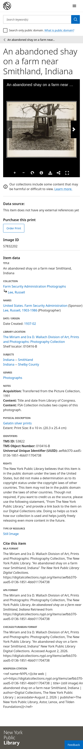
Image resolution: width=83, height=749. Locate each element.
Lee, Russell (16, 292)
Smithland (25, 360)
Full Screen (67, 173)
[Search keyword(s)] (37, 19)
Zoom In (15, 173)
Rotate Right (33, 173)
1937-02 (30, 323)
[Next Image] (74, 129)
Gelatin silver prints (17, 423)
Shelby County (28, 364)
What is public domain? (59, 30)
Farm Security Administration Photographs (34, 286)
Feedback (74, 745)
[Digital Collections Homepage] (7, 6)
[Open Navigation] (74, 6)
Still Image (11, 534)
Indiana (8, 360)
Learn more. (63, 189)
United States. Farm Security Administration (35, 305)
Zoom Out (24, 173)
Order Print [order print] (13, 228)
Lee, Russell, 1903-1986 (20, 310)
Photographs (12, 378)
